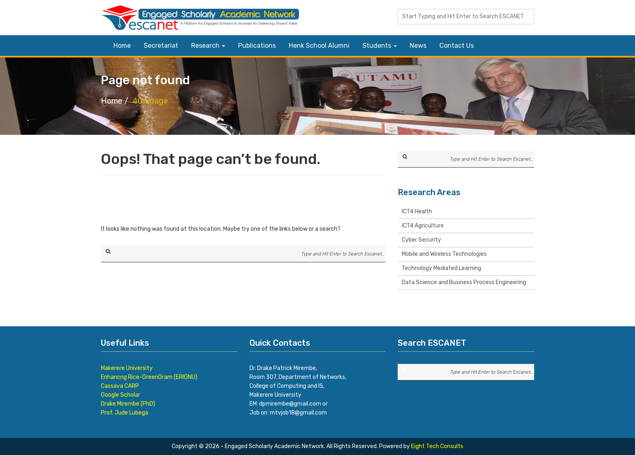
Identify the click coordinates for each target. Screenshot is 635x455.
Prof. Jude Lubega (124, 412)
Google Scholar (120, 394)
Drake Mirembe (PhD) (128, 403)
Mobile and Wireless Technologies (444, 254)
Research (208, 45)
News (418, 45)
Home (122, 45)
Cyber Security (421, 239)
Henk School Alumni (319, 45)
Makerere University (127, 368)
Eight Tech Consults (437, 446)
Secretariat (161, 45)
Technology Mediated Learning (441, 268)
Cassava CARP (120, 386)
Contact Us (456, 45)
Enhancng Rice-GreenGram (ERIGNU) (149, 377)
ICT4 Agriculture (423, 225)
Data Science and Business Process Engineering (464, 282)
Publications (257, 45)
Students (379, 45)
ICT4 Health (417, 211)
